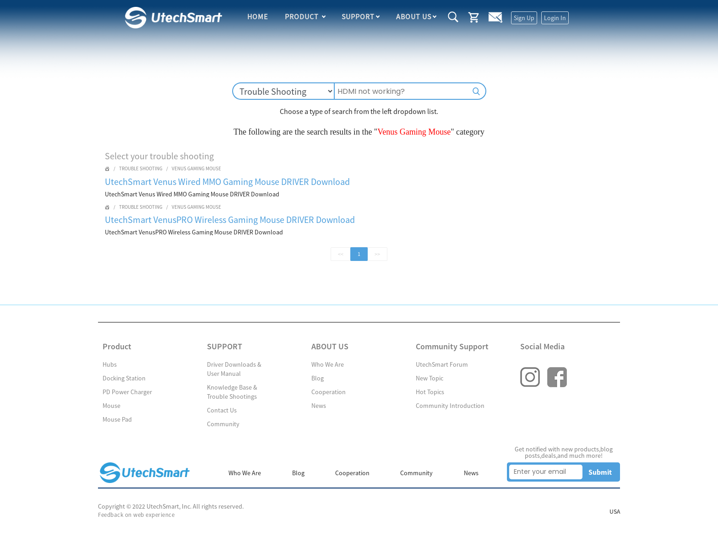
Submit (600, 472)
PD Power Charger (127, 392)
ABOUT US (413, 17)
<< (340, 253)
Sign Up (523, 18)
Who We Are (327, 364)
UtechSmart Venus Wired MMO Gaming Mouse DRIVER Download (227, 181)
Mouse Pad (117, 419)
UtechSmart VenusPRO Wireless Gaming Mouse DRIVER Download (230, 219)
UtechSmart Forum (442, 364)
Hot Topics (430, 392)
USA (614, 512)
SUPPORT (358, 17)
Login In (555, 18)
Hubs (110, 364)
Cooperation (328, 392)
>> (377, 253)
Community (223, 424)
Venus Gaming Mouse (196, 168)
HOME (258, 17)
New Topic (429, 378)
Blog (317, 378)
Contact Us (222, 410)
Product (303, 17)
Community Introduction (450, 405)
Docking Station (124, 378)
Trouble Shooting (141, 168)
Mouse (111, 405)
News (318, 405)
